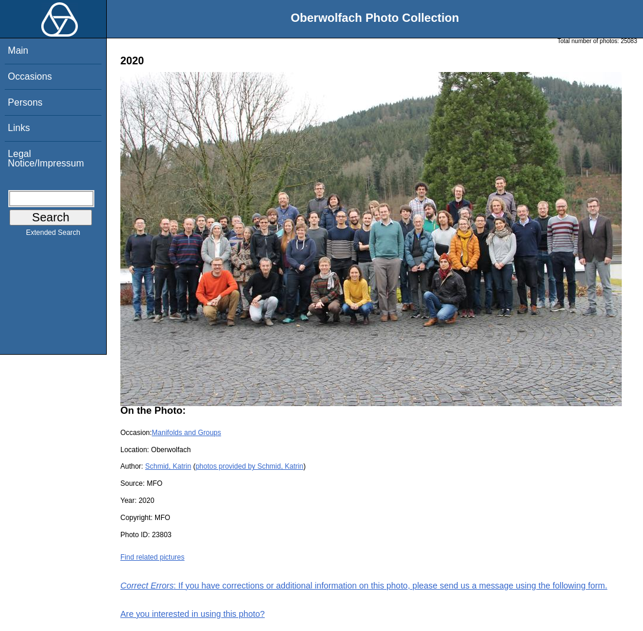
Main (18, 50)
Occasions (30, 76)
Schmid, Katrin (168, 466)
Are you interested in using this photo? (192, 614)
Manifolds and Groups (186, 433)
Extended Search (53, 234)
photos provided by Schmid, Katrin (249, 466)
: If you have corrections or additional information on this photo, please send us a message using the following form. (364, 585)
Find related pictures (152, 557)
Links (18, 128)
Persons (25, 102)
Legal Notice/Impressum (46, 158)
